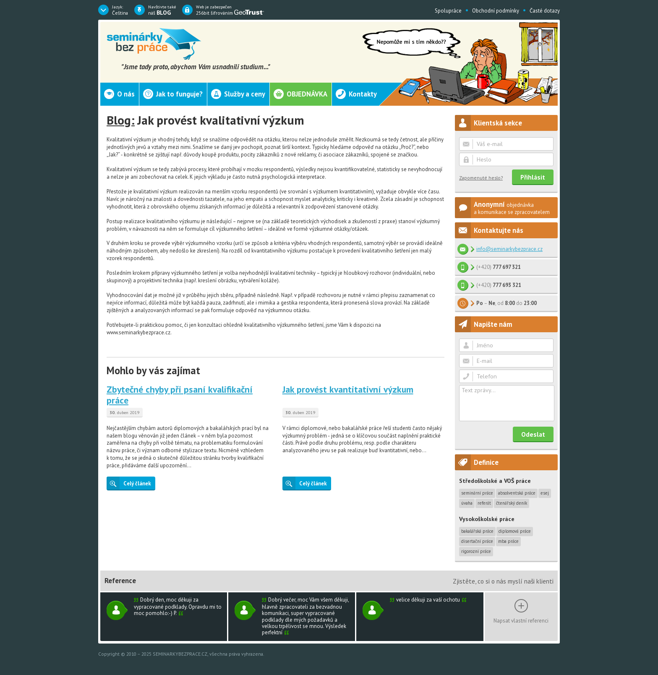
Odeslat (533, 434)
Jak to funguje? (179, 94)
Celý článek (129, 483)
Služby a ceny (244, 94)
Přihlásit (532, 177)
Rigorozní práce (476, 551)
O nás (126, 94)
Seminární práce (477, 493)
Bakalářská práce (477, 531)
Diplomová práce (515, 531)
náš (162, 10)
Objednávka (307, 94)
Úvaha (467, 503)
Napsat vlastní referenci (521, 620)
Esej (544, 493)
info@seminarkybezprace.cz (509, 249)
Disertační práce (477, 541)
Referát (484, 503)
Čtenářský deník (511, 503)
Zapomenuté (481, 178)
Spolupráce (448, 10)
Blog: (121, 120)
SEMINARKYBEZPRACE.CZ (180, 654)
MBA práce (508, 541)
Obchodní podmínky (495, 10)
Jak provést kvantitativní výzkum (347, 389)
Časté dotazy (545, 10)
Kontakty (363, 94)
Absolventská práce (516, 493)
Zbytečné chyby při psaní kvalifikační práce (180, 394)
